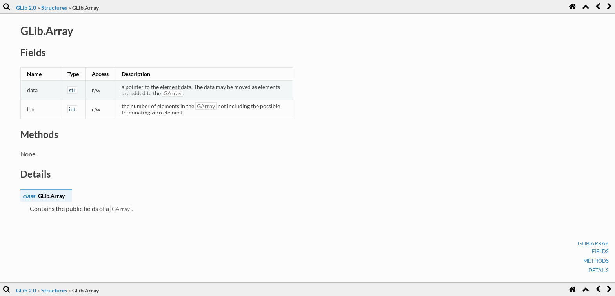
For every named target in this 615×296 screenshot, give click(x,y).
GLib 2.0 (26, 7)
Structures (54, 7)
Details (598, 270)
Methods (596, 261)
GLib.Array (593, 243)
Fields (600, 251)
